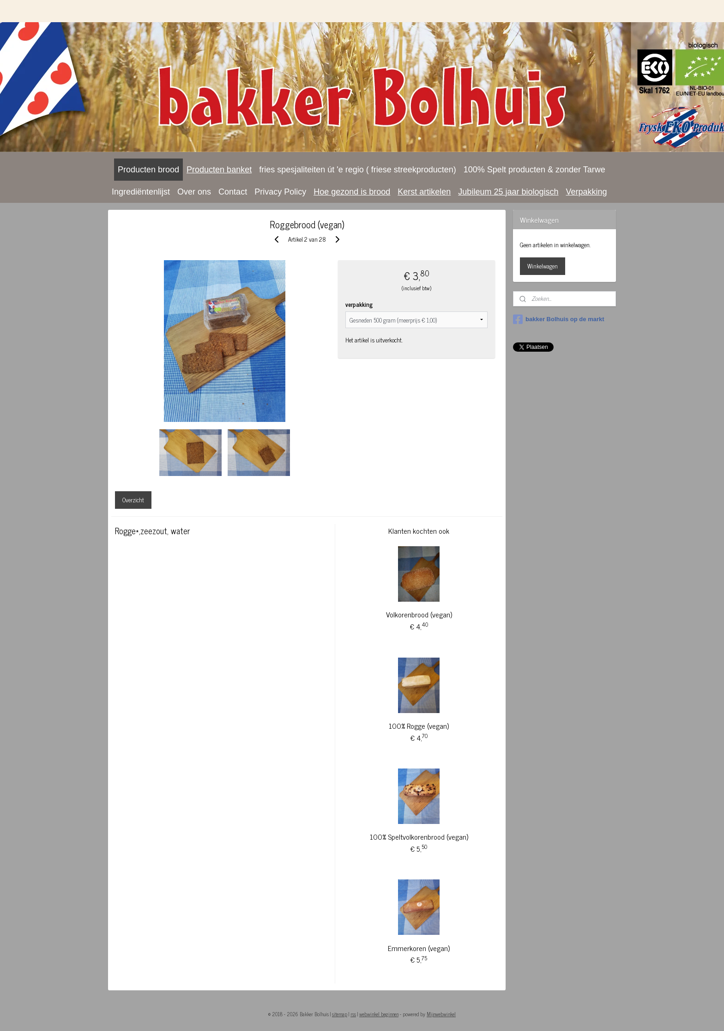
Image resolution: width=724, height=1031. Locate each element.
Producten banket (219, 169)
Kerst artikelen (424, 191)
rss (353, 1014)
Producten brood (148, 169)
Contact (232, 191)
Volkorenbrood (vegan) (419, 614)
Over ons (194, 191)
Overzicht (133, 500)
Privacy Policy (280, 191)
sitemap (339, 1014)
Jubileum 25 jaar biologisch (508, 191)
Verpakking (586, 191)
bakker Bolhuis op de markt (558, 319)
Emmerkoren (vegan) (419, 948)
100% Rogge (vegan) (419, 726)
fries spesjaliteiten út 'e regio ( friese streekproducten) (357, 169)
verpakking (359, 304)
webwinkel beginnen (378, 1014)
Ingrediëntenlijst (141, 191)
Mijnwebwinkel (441, 1014)
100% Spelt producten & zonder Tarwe (534, 169)
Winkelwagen (542, 266)
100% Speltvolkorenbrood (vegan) (418, 836)
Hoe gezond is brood (352, 191)
